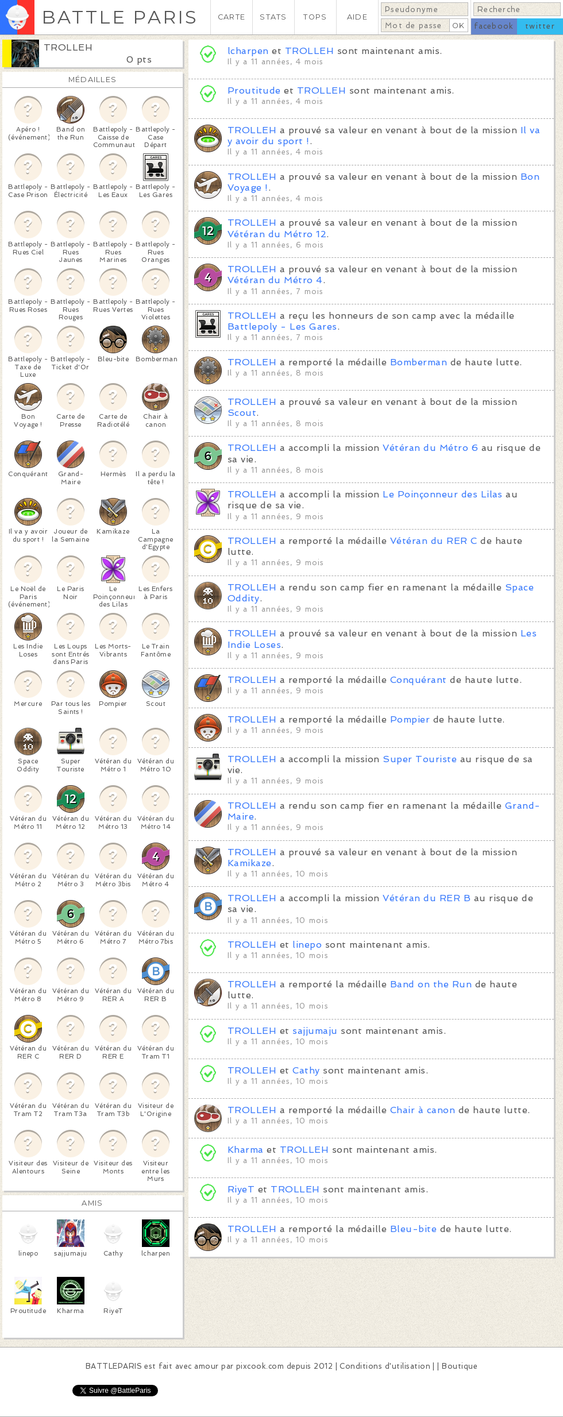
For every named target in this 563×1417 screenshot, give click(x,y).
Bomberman (418, 362)
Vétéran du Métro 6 (430, 447)
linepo (307, 944)
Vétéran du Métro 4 (275, 280)
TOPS (315, 17)
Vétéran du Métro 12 (276, 234)
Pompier (410, 719)
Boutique (459, 1366)
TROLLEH (68, 47)
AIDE (357, 17)
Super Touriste (420, 759)
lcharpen (248, 50)
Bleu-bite (413, 1228)
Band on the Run (431, 984)
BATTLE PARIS (119, 17)
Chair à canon (422, 1110)
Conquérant (418, 679)
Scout (241, 412)
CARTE (231, 17)
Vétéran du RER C (433, 540)
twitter (540, 26)
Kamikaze (249, 863)
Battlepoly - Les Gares (282, 326)
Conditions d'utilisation (385, 1366)
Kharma (245, 1149)
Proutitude (254, 90)
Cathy (305, 1070)
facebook (494, 26)
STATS (273, 17)
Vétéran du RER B (427, 898)
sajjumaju (314, 1030)
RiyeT (240, 1189)
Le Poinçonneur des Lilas (443, 494)
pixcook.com (260, 1366)
